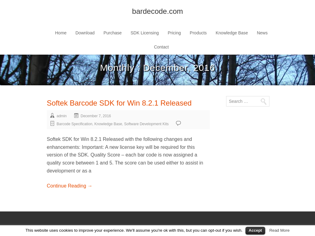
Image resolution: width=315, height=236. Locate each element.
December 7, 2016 (96, 116)
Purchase (112, 32)
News (262, 32)
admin (62, 116)
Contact (161, 46)
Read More (279, 230)
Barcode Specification (74, 124)
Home (60, 32)
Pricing (174, 32)
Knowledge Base (232, 32)
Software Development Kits (146, 124)
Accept (255, 230)
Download (84, 32)
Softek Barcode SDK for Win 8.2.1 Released (119, 103)
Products (198, 32)
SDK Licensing (144, 32)
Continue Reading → (70, 185)
